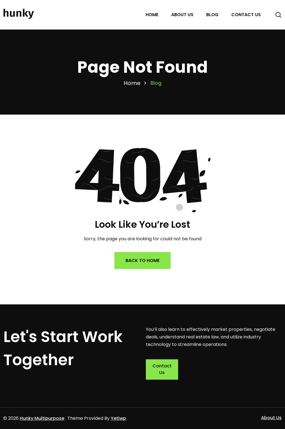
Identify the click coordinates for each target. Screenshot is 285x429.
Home (152, 14)
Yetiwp (118, 418)
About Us (182, 14)
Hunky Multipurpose (42, 418)
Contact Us (246, 14)
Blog (212, 14)
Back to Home (142, 260)
